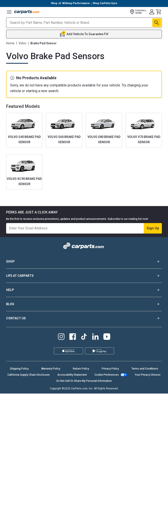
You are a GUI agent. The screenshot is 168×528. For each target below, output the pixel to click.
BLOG (84, 304)
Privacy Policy (110, 368)
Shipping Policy (19, 368)
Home (10, 43)
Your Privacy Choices (148, 374)
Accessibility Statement (72, 374)
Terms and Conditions (144, 368)
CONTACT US (84, 318)
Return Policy (81, 368)
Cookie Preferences (106, 374)
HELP (84, 289)
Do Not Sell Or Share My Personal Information (84, 380)
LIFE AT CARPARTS (84, 275)
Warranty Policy (50, 368)
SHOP (84, 261)
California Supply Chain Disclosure (28, 374)
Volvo (22, 43)
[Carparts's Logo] (27, 11)
